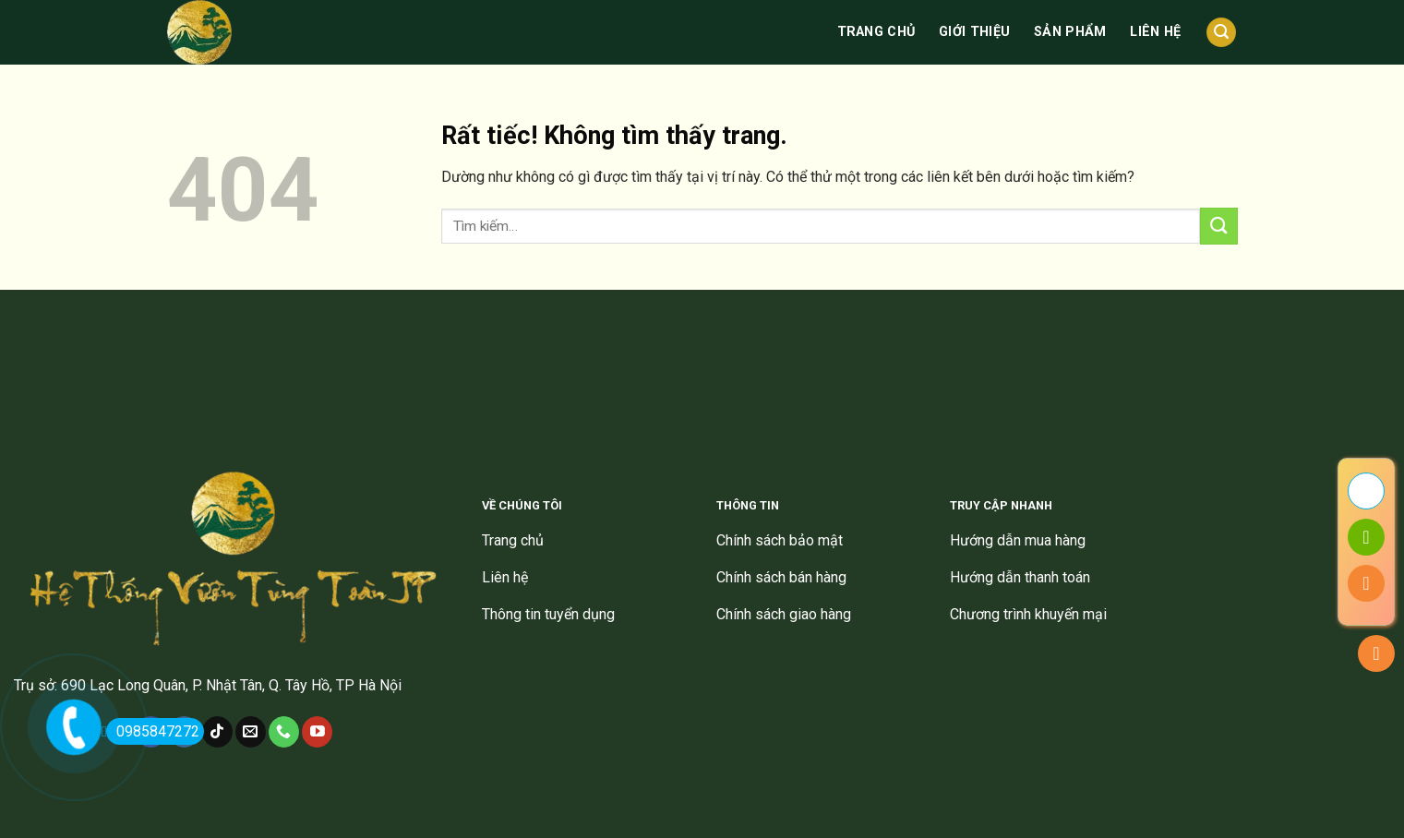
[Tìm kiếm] (1221, 33)
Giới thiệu (974, 32)
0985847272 (152, 731)
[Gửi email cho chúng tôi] (250, 732)
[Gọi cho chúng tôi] (284, 732)
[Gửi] (1218, 226)
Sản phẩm (1070, 32)
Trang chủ (876, 32)
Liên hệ (1155, 32)
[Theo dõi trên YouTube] (317, 732)
